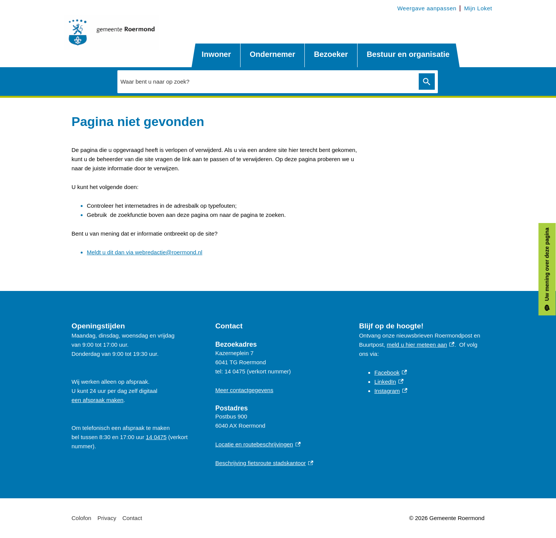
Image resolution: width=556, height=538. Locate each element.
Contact (132, 518)
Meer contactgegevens (244, 390)
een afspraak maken (98, 400)
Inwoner (216, 54)
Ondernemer (272, 54)
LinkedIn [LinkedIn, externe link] (388, 381)
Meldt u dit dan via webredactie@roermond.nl (144, 252)
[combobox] (266, 81)
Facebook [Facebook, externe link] (390, 372)
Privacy (107, 518)
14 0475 (156, 437)
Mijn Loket (478, 8)
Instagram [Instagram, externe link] (390, 391)
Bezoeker (331, 54)
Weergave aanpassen (427, 8)
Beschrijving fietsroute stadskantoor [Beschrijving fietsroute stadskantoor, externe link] (264, 463)
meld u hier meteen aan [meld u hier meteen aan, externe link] (420, 344)
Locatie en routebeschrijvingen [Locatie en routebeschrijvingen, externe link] (258, 444)
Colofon (81, 518)
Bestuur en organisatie (408, 54)
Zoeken (425, 82)
